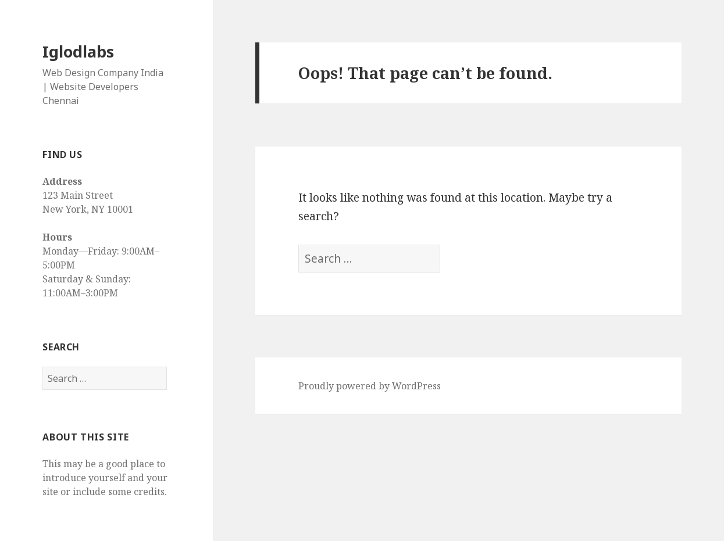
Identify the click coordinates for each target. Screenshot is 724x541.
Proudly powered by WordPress (369, 385)
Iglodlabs (78, 51)
